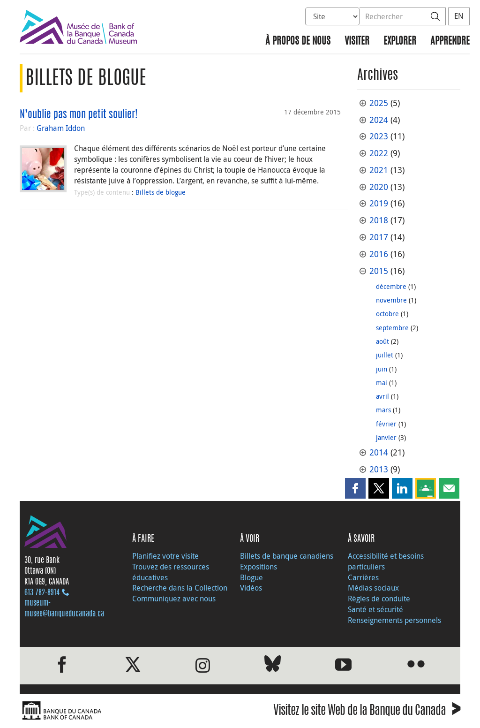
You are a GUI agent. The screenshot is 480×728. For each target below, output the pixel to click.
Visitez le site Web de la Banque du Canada (366, 711)
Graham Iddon (61, 128)
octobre (387, 313)
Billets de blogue (160, 192)
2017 (378, 237)
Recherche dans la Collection (179, 588)
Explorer (399, 41)
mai (381, 382)
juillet (384, 354)
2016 (378, 254)
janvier (386, 437)
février (386, 423)
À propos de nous (297, 41)
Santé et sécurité (375, 609)
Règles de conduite (379, 598)
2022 (378, 153)
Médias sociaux (373, 588)
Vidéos (251, 588)
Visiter (357, 41)
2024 (378, 119)
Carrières (363, 577)
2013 (378, 469)
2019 (378, 203)
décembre (391, 286)
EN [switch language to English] (459, 16)
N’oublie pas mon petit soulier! (79, 115)
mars (383, 409)
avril (382, 396)
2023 (378, 136)
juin (381, 368)
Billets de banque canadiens (286, 556)
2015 (378, 270)
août (382, 341)
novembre (391, 300)
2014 (378, 452)
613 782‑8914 (42, 593)
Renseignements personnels (394, 620)
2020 (378, 187)
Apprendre (450, 41)
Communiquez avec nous (174, 598)
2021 (378, 170)
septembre (392, 327)
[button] (355, 488)
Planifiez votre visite (165, 556)
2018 (378, 220)
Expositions (258, 566)
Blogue (251, 577)
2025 (378, 103)
